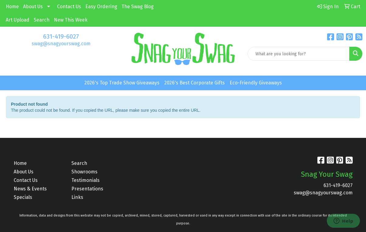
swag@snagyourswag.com (61, 43)
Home (12, 6)
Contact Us (69, 6)
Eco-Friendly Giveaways (256, 83)
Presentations (87, 189)
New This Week (70, 20)
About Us (33, 6)
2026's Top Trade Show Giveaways (121, 83)
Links (77, 197)
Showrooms (84, 172)
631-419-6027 (61, 36)
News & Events (30, 189)
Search (42, 20)
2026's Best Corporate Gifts (194, 83)
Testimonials (85, 180)
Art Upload (17, 20)
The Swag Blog (137, 6)
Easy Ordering (101, 6)
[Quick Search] (299, 54)
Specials (23, 197)
